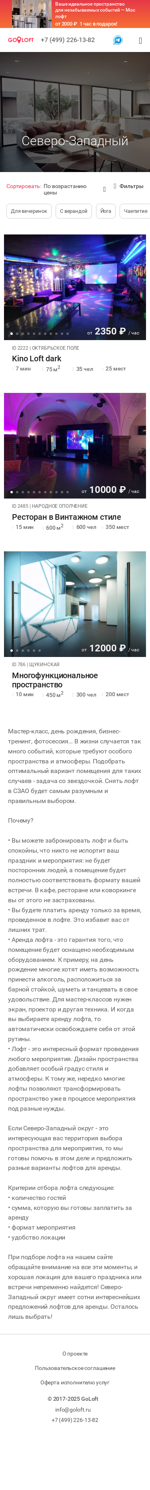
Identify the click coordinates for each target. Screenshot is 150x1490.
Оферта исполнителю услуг (75, 1382)
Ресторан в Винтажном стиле (66, 517)
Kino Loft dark (36, 358)
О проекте (75, 1353)
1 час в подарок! (99, 24)
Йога (105, 211)
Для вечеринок (29, 211)
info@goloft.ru (73, 1409)
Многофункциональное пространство (55, 680)
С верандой (74, 211)
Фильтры (129, 186)
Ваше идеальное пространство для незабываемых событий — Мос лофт (95, 10)
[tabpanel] (75, 287)
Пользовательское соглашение (75, 1368)
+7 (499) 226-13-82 (68, 40)
